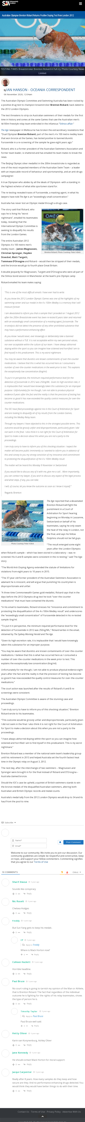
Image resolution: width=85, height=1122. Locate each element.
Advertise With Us (71, 1111)
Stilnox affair (66, 123)
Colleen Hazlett (21, 962)
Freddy (36, 944)
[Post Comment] (73, 842)
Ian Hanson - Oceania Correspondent (40, 89)
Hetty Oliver (19, 1033)
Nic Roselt (18, 901)
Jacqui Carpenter (22, 1072)
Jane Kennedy (20, 1052)
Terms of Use (41, 861)
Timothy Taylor (29, 1011)
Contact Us (23, 1111)
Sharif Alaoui (19, 881)
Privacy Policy (54, 1111)
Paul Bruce (18, 981)
